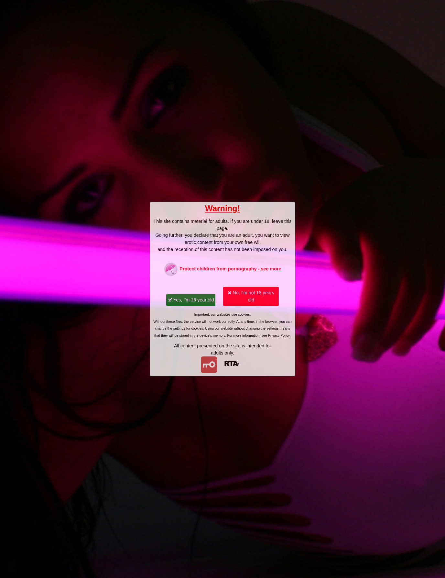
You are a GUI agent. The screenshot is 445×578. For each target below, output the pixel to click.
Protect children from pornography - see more (222, 269)
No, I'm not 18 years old (251, 296)
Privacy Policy (279, 335)
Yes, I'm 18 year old (191, 299)
